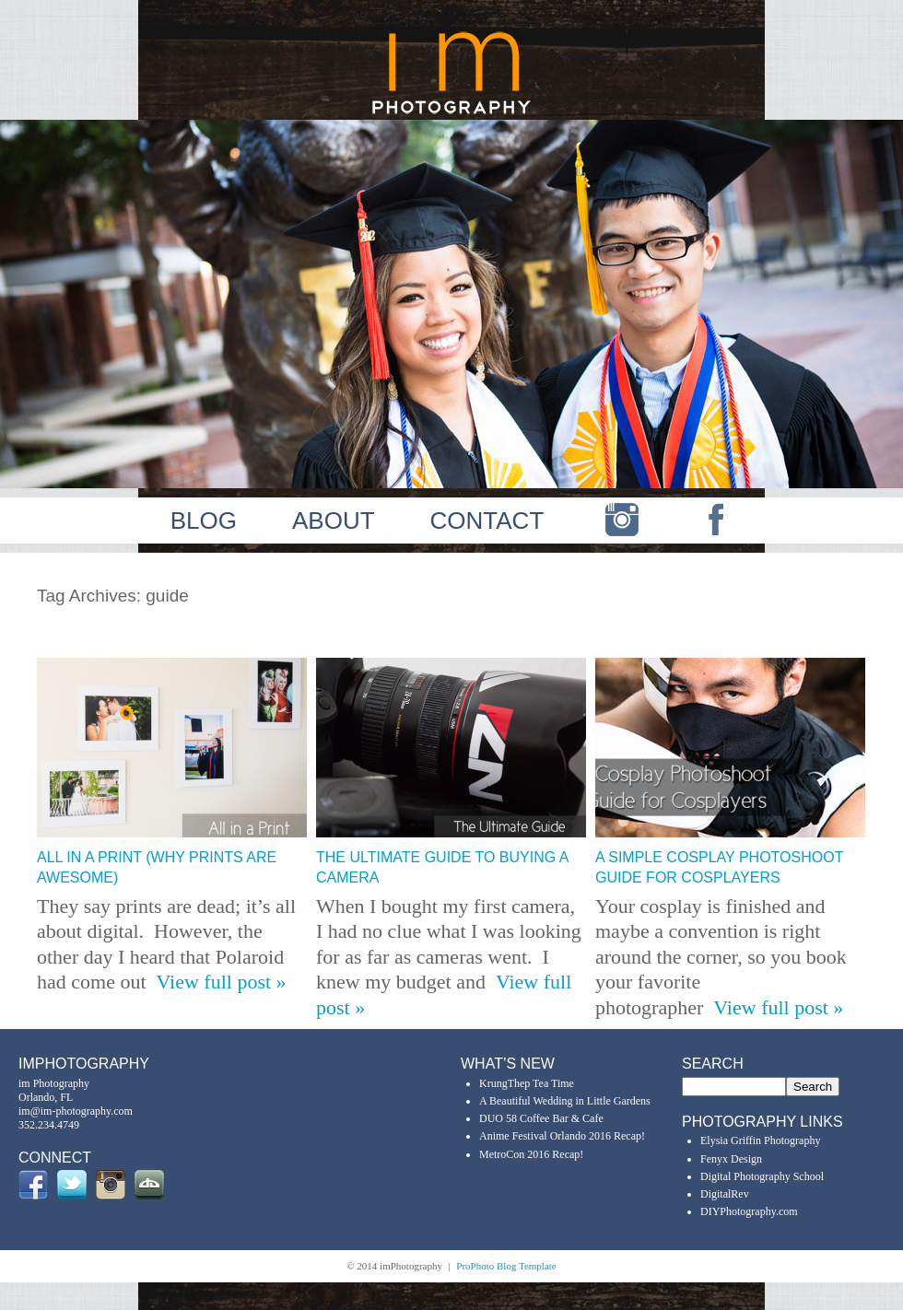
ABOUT (333, 520)
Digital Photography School (762, 1176)
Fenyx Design (731, 1158)
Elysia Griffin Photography (760, 1140)
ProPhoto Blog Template (506, 1265)
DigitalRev (724, 1193)
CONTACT (487, 520)
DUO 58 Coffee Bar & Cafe (541, 1118)
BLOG (203, 520)
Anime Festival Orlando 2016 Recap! (562, 1135)
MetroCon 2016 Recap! (531, 1154)
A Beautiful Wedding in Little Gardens (565, 1100)
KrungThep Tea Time (526, 1083)
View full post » (222, 981)
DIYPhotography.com (749, 1211)
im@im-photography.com (75, 1111)
